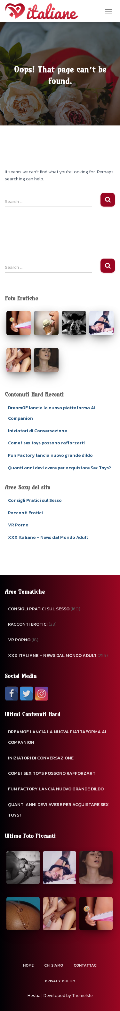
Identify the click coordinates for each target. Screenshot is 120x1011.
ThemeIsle (82, 995)
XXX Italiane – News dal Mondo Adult (48, 537)
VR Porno (18, 525)
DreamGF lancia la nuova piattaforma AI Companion (57, 737)
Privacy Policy (60, 981)
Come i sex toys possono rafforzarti (46, 443)
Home (28, 965)
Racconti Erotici (25, 512)
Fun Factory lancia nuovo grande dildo (50, 455)
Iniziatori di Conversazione (37, 430)
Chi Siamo (53, 965)
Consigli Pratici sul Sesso (35, 500)
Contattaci (85, 965)
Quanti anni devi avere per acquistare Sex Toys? (59, 467)
